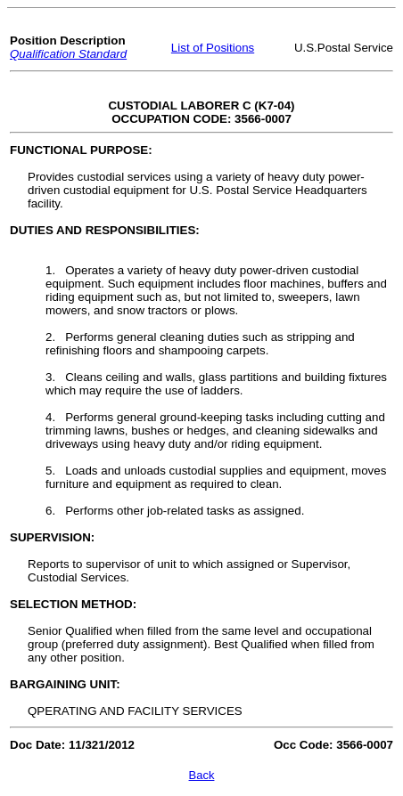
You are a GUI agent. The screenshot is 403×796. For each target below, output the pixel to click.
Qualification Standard (68, 54)
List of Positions (212, 47)
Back (202, 775)
